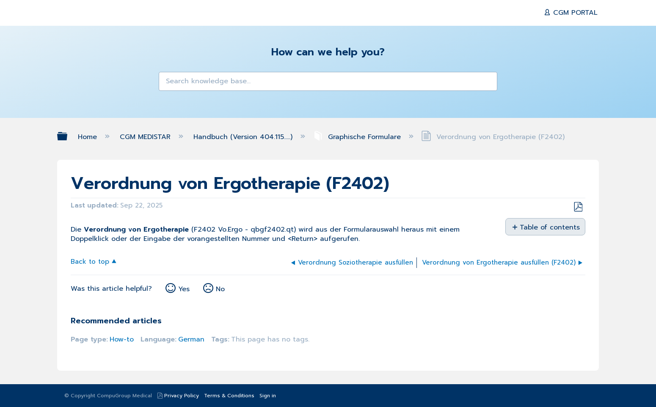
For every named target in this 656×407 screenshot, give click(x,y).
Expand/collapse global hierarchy (67, 136)
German (191, 339)
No (220, 289)
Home (88, 137)
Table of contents (549, 227)
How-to (122, 339)
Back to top (90, 261)
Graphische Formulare (358, 137)
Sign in (267, 395)
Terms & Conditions (229, 395)
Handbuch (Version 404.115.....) (244, 137)
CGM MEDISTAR (146, 137)
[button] (170, 84)
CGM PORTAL (574, 13)
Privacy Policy (181, 395)
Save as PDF (577, 207)
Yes (184, 289)
